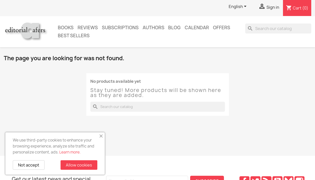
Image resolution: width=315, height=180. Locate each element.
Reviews (88, 27)
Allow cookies (79, 165)
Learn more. (70, 152)
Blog (174, 27)
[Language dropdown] (238, 7)
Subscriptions (120, 27)
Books (66, 27)
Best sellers (74, 35)
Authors (153, 27)
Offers (221, 27)
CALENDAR (197, 27)
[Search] (278, 29)
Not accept (28, 165)
